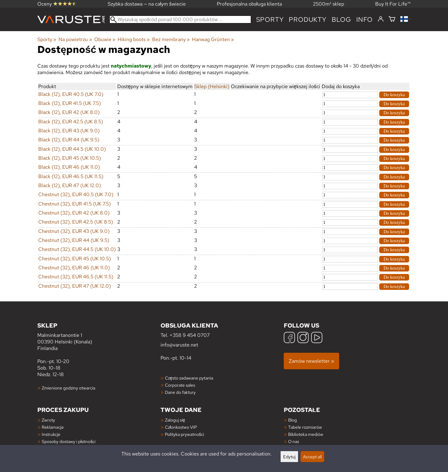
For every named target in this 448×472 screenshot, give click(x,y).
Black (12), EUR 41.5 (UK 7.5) (69, 103)
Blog (292, 420)
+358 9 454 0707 (190, 335)
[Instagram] (303, 338)
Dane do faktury (180, 392)
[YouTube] (316, 338)
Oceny (57, 4)
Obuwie (104, 39)
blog (341, 19)
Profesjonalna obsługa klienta (249, 4)
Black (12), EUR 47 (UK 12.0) (69, 185)
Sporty (270, 19)
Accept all (312, 457)
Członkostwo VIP (181, 427)
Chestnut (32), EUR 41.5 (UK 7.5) (74, 204)
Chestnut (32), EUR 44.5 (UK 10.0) (77, 249)
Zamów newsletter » (311, 361)
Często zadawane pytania (189, 378)
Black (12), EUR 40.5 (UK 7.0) (70, 94)
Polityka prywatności (184, 434)
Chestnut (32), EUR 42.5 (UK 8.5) (75, 222)
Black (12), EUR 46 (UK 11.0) (69, 167)
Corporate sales (180, 385)
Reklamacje (53, 427)
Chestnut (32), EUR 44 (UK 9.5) (73, 240)
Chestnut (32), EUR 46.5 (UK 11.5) (75, 276)
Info (364, 19)
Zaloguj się (175, 420)
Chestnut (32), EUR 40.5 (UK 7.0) (75, 194)
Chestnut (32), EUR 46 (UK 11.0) (74, 267)
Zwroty (48, 420)
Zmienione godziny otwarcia (68, 388)
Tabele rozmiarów (305, 427)
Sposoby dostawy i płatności (69, 441)
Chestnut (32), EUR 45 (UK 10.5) (74, 258)
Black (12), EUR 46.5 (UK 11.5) (70, 176)
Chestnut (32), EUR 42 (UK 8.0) (74, 213)
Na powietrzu (75, 39)
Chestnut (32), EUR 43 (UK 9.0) (74, 231)
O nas (293, 441)
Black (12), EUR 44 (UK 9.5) (68, 139)
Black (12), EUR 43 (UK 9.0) (69, 130)
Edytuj (289, 457)
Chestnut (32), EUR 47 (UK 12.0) (74, 286)
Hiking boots (134, 39)
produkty (307, 19)
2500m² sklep (328, 4)
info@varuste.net (179, 345)
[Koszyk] (392, 19)
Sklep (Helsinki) (211, 86)
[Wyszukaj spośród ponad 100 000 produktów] (180, 19)
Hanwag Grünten (213, 39)
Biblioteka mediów (305, 434)
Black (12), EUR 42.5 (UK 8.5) (70, 121)
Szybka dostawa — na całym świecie (147, 4)
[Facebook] (289, 338)
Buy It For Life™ (393, 4)
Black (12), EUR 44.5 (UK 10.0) (72, 149)
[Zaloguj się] (381, 19)
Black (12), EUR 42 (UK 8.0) (69, 112)
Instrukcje (51, 434)
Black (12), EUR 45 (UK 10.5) (69, 158)
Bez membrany (171, 39)
